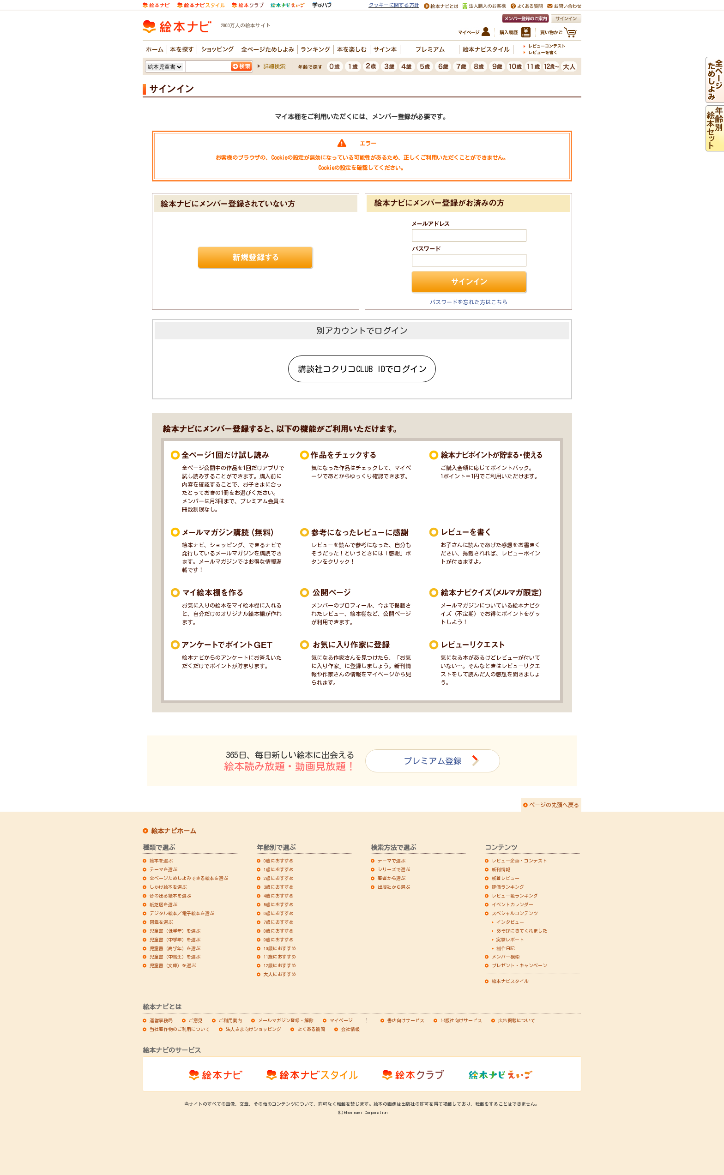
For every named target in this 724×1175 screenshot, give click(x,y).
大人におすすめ (280, 974)
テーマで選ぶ (391, 860)
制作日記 (505, 948)
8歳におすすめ (279, 930)
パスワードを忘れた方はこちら (468, 302)
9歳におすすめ (279, 939)
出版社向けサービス (461, 1020)
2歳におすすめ (279, 878)
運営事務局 (161, 1020)
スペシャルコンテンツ (515, 913)
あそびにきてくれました (521, 930)
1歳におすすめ (279, 869)
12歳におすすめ (280, 965)
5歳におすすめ (279, 904)
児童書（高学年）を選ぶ (175, 948)
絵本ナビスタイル (510, 981)
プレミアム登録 (433, 761)
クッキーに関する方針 (393, 4)
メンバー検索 (505, 956)
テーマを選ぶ (163, 869)
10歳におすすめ (280, 948)
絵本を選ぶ (161, 860)
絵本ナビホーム (173, 831)
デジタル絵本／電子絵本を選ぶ (182, 913)
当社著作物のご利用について (180, 1029)
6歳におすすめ (279, 913)
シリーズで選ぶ (394, 869)
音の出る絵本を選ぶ (170, 895)
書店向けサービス (405, 1020)
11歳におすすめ (280, 956)
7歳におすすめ (279, 922)
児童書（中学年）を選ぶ (175, 939)
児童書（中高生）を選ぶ (175, 956)
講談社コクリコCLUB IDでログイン (362, 369)
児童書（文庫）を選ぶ (173, 965)
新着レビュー (505, 878)
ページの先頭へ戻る (554, 804)
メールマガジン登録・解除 (286, 1020)
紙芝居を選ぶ (163, 904)
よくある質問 (311, 1029)
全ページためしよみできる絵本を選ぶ (189, 878)
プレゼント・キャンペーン (519, 965)
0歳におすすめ (279, 860)
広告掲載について (516, 1020)
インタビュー (510, 922)
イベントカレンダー (512, 904)
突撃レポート (510, 939)
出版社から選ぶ (394, 887)
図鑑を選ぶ (161, 922)
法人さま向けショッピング (253, 1029)
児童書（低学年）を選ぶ (175, 930)
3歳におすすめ (279, 887)
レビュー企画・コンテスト (519, 860)
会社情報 (350, 1029)
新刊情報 (501, 869)
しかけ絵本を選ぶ (168, 887)
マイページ (341, 1020)
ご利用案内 (230, 1020)
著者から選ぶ (391, 878)
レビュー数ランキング (515, 895)
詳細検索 (274, 66)
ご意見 (196, 1020)
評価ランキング (508, 887)
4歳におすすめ (279, 895)
